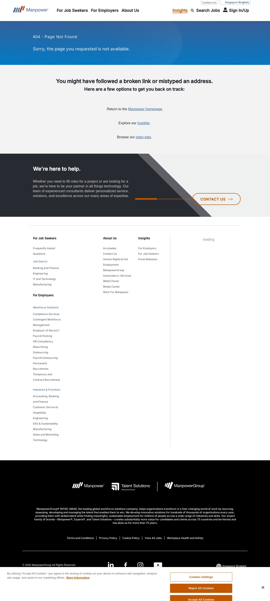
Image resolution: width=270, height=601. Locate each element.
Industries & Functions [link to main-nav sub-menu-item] (46, 389)
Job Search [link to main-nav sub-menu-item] (40, 261)
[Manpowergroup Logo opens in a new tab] (181, 487)
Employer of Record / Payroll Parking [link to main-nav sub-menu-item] (46, 333)
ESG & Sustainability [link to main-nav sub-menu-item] (45, 423)
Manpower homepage (145, 109)
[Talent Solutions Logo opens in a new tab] (127, 487)
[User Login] (236, 10)
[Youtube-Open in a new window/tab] (158, 565)
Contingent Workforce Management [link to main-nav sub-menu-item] (47, 322)
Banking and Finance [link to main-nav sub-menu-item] (46, 268)
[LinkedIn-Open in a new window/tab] (111, 564)
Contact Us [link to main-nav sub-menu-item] (110, 253)
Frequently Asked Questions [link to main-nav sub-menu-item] (44, 251)
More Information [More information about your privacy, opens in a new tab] (78, 587)
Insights (144, 123)
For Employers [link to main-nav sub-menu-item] (147, 248)
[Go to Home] (31, 10)
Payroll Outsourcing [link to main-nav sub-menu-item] (45, 357)
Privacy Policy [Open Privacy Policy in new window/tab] (108, 538)
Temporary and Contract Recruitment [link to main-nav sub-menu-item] (46, 377)
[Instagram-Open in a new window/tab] (140, 565)
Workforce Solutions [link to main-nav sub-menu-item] (45, 307)
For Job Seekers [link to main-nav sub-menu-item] (148, 253)
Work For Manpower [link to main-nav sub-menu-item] (116, 292)
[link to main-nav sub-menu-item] (72, 10)
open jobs (143, 137)
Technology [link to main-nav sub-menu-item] (40, 440)
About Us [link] (110, 238)
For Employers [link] (43, 295)
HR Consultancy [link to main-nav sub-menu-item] (43, 341)
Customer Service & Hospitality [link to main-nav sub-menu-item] (45, 409)
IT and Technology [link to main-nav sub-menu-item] (44, 279)
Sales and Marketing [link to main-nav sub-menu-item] (45, 434)
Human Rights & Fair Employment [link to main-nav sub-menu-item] (115, 262)
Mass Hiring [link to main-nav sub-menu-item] (40, 347)
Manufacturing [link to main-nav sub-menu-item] (42, 284)
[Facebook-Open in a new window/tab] (125, 565)
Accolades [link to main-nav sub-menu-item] (109, 248)
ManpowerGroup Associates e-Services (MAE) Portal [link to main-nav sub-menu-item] (117, 275)
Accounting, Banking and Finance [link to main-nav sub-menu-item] (46, 399)
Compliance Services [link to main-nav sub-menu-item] (46, 314)
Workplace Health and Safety (185, 538)
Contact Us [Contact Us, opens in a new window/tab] (209, 2)
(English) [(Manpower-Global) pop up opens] (235, 2)
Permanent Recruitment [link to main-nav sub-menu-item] (40, 366)
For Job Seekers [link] (44, 238)
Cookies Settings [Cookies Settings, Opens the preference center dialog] (201, 586)
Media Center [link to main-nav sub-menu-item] (111, 286)
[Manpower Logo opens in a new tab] (85, 487)
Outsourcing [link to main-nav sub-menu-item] (40, 352)
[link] (135, 565)
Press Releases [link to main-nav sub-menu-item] (147, 259)
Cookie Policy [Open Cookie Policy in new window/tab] (131, 538)
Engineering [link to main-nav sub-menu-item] (40, 273)
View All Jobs (153, 538)
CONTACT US (216, 199)
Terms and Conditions (80, 538)
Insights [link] (144, 238)
